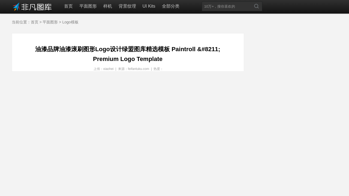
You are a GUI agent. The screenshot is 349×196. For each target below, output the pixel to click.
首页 (68, 6)
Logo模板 (70, 22)
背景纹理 (127, 6)
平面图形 (88, 6)
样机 (107, 6)
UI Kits (149, 6)
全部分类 (170, 6)
